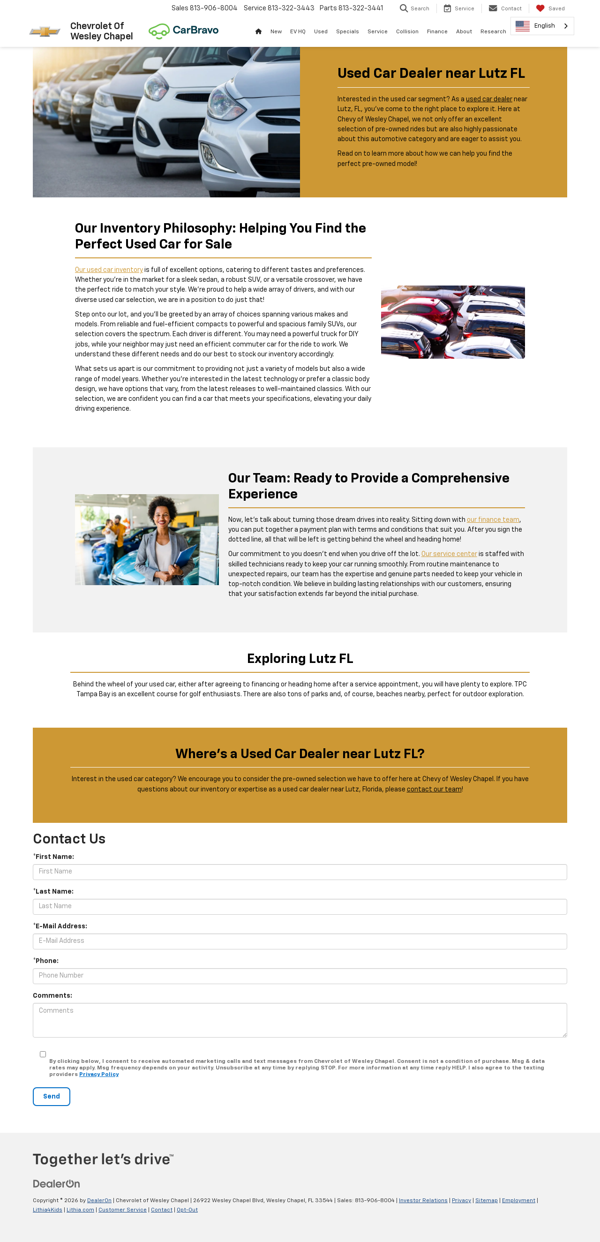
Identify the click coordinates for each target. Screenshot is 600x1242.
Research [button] (493, 32)
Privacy (461, 1201)
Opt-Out (187, 1210)
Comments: (52, 996)
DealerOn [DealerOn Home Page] (99, 1201)
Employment (518, 1201)
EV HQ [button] (298, 32)
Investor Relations (423, 1201)
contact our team (434, 789)
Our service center (449, 554)
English (535, 26)
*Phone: (46, 961)
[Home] (258, 32)
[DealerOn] (57, 1184)
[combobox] (542, 26)
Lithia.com (80, 1210)
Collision (407, 32)
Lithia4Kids (47, 1210)
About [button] (464, 32)
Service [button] (378, 32)
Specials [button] (347, 32)
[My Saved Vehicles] (550, 8)
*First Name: (53, 857)
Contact (161, 1210)
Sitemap (486, 1201)
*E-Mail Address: (60, 926)
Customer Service (122, 1210)
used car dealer (489, 99)
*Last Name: (53, 891)
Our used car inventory (109, 270)
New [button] (276, 32)
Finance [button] (437, 32)
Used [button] (321, 32)
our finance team (493, 520)
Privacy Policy (99, 1074)
